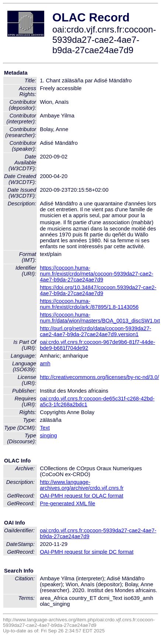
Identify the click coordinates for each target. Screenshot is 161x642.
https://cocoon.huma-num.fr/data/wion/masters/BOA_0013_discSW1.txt (100, 318)
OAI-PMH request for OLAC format (81, 496)
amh (45, 363)
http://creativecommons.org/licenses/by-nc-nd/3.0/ (99, 377)
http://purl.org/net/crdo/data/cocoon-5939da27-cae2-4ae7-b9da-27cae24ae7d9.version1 (95, 331)
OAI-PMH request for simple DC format (86, 552)
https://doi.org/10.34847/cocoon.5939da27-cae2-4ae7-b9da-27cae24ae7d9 (98, 290)
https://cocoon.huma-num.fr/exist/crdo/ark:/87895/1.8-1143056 (89, 304)
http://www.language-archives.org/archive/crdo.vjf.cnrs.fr (81, 485)
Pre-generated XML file (67, 503)
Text (45, 428)
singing (48, 435)
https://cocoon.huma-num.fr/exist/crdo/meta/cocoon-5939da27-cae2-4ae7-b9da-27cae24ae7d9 (96, 274)
